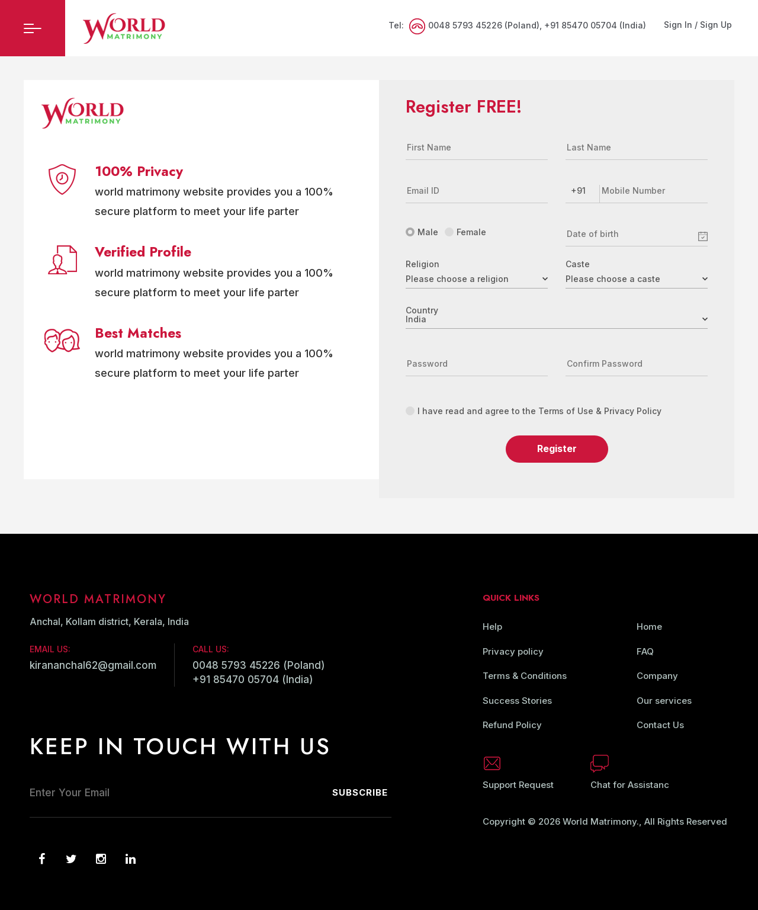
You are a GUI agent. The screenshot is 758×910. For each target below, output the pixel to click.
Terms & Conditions (525, 675)
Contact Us (660, 724)
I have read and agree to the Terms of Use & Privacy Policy (533, 411)
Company (657, 675)
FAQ (645, 651)
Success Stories (517, 700)
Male (422, 232)
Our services (664, 700)
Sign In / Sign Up (698, 25)
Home (649, 626)
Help (492, 626)
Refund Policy (512, 724)
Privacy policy (513, 651)
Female (465, 232)
